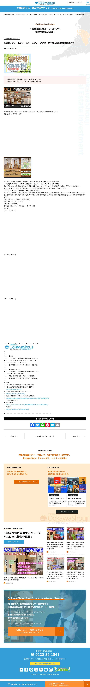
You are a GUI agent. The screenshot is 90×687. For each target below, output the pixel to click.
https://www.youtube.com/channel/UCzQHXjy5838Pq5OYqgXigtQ (27, 400)
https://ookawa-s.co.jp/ (15, 391)
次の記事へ (79, 438)
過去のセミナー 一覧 (68, 514)
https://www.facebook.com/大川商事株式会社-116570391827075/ (27, 407)
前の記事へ (11, 438)
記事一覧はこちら (15, 544)
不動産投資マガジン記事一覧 (45, 438)
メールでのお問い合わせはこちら (46, 666)
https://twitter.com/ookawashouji (17, 411)
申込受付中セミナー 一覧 (28, 484)
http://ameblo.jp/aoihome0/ (16, 396)
